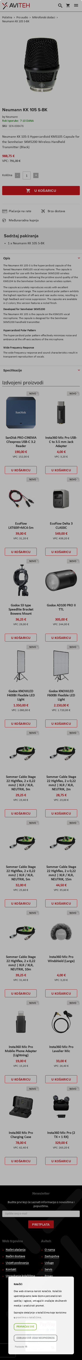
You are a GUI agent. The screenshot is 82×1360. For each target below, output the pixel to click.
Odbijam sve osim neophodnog (35, 1338)
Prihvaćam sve (25, 1326)
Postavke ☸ (21, 1347)
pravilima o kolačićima (28, 1317)
